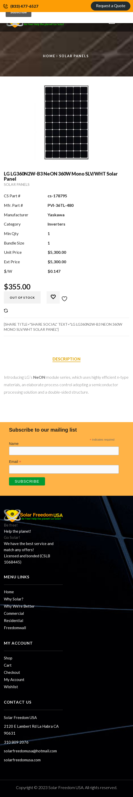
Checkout (12, 672)
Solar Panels (74, 56)
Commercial (14, 613)
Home (49, 56)
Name (14, 444)
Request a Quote (110, 5)
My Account (14, 679)
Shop (8, 658)
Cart (8, 665)
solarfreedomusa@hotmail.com (30, 751)
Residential (13, 620)
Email (15, 461)
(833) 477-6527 (24, 6)
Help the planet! (17, 531)
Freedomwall (15, 627)
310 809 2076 (16, 742)
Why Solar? (13, 599)
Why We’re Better (19, 606)
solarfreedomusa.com (22, 759)
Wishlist (11, 686)
